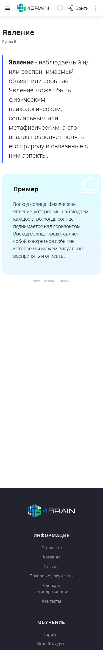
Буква (9, 41)
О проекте (51, 547)
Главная (33, 8)
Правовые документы (51, 575)
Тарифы (52, 634)
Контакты (51, 601)
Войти (82, 8)
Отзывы (51, 566)
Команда (51, 557)
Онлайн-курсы (51, 643)
